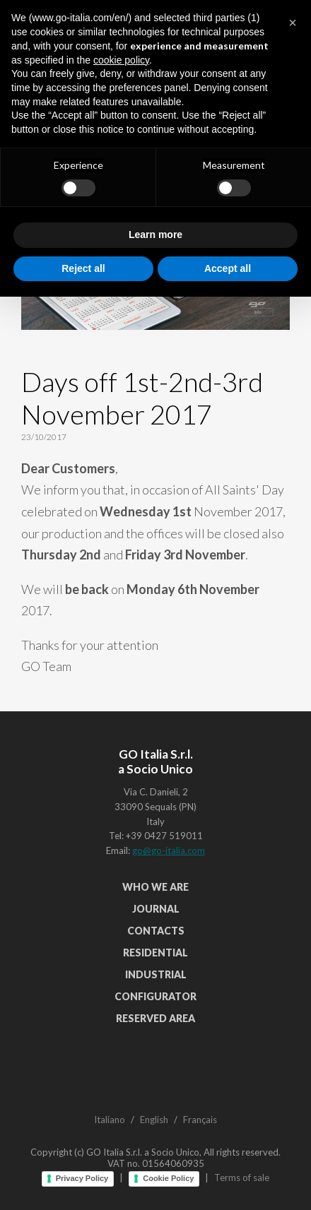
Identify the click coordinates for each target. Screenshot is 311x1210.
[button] (292, 936)
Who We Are (155, 887)
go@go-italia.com (168, 850)
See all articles (155, 161)
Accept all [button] (227, 1181)
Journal (156, 909)
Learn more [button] (155, 1147)
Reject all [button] (83, 1181)
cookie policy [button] (121, 973)
